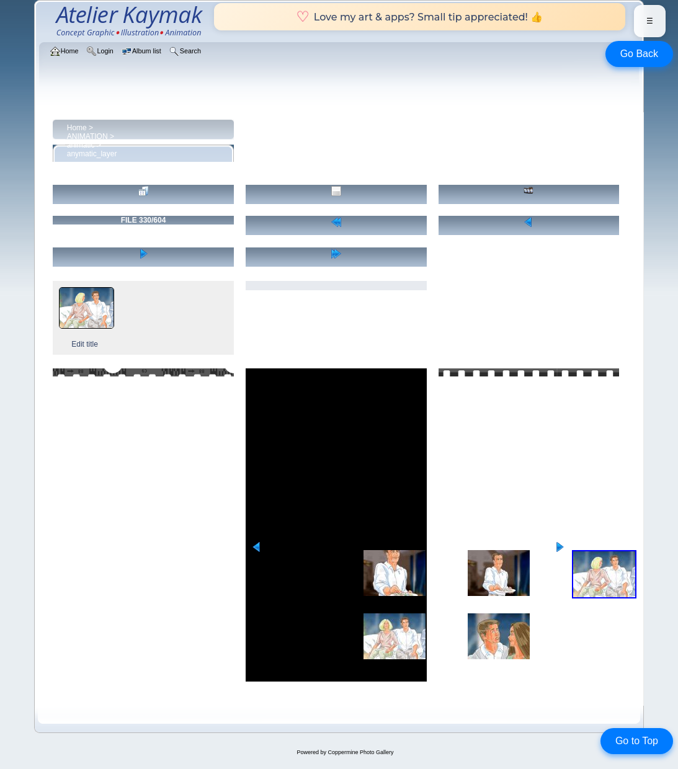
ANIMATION (87, 136)
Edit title (84, 344)
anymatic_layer (92, 153)
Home (77, 127)
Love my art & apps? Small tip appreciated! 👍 (420, 16)
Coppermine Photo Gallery (360, 752)
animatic (81, 145)
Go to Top (636, 741)
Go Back (639, 53)
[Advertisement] (336, 455)
